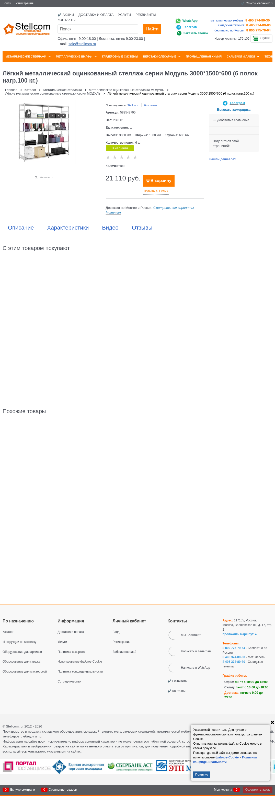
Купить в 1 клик (156, 191)
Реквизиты (145, 15)
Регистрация (24, 3)
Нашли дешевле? (222, 159)
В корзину (161, 180)
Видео (110, 228)
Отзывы (142, 228)
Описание (21, 228)
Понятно (201, 774)
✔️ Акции (66, 15)
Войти (7, 3)
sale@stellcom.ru (82, 44)
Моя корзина (223, 790)
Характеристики (68, 228)
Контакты (66, 20)
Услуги (124, 15)
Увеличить (46, 177)
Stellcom (132, 105)
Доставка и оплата (95, 15)
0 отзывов (150, 105)
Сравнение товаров (63, 790)
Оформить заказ (257, 789)
